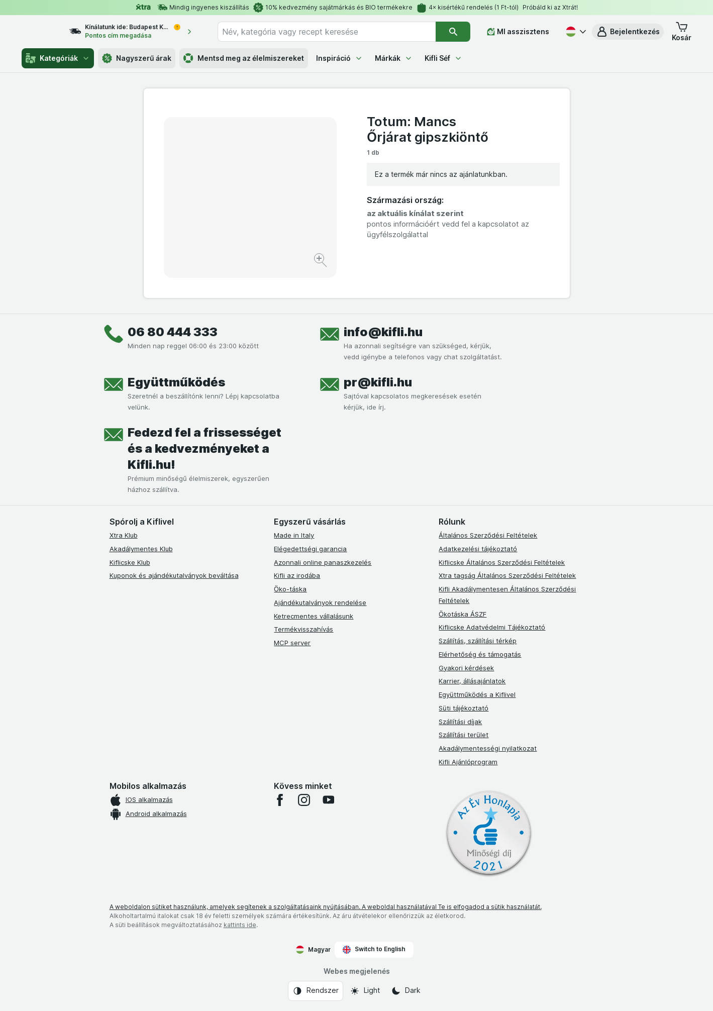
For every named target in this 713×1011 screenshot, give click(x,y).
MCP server (292, 643)
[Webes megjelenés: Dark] (405, 991)
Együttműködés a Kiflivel (477, 694)
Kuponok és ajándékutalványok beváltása (174, 575)
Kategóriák (58, 58)
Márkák (394, 58)
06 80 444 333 (173, 332)
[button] (628, 32)
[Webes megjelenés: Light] (364, 991)
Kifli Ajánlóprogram (468, 762)
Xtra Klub (124, 535)
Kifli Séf (443, 58)
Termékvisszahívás (303, 629)
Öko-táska (290, 589)
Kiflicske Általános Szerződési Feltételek (502, 562)
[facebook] (280, 800)
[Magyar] (575, 32)
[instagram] (304, 800)
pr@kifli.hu (378, 382)
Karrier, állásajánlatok (472, 681)
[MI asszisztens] (518, 32)
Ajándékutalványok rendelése (320, 602)
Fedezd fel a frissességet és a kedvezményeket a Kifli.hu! (204, 448)
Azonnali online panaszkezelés (322, 562)
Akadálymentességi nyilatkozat (488, 748)
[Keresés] (453, 32)
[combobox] (335, 32)
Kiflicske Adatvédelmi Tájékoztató (492, 627)
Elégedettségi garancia (310, 549)
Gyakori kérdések (466, 668)
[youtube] (328, 800)
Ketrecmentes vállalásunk (313, 616)
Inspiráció (339, 58)
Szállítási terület (463, 735)
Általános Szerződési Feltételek (488, 535)
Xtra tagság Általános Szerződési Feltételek (507, 575)
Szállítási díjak (460, 722)
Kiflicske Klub (130, 562)
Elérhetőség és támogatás (480, 654)
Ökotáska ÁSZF (462, 614)
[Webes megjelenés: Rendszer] (315, 991)
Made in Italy (294, 535)
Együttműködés (176, 382)
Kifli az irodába (297, 575)
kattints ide (240, 925)
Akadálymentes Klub (141, 549)
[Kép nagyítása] (321, 261)
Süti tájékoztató (463, 708)
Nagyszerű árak (136, 58)
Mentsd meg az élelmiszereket (243, 58)
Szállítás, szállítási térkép (478, 641)
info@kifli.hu (383, 332)
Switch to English (374, 949)
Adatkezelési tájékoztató (478, 549)
